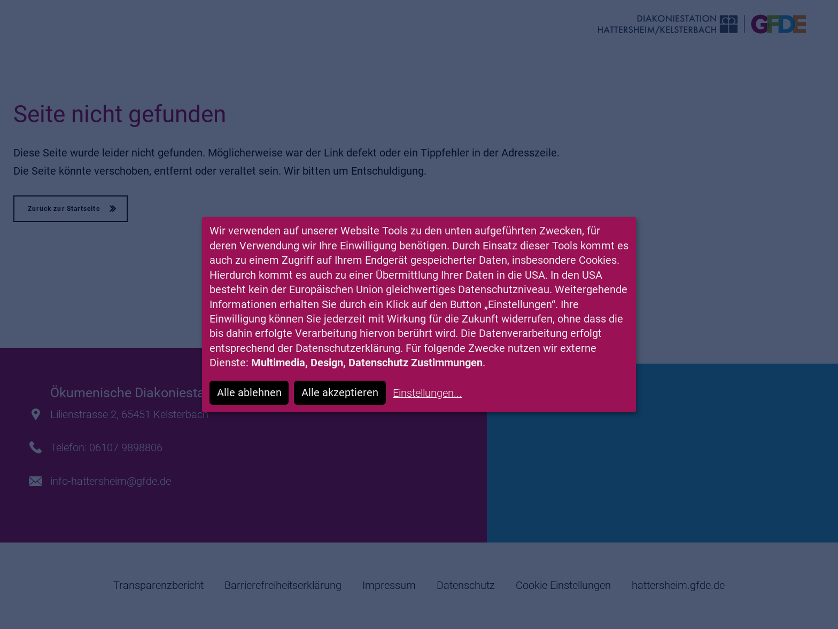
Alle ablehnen (249, 393)
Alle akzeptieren (339, 393)
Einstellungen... (427, 393)
